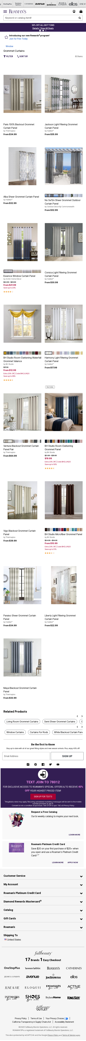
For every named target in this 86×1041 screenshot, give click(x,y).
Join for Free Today (18, 39)
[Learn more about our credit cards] (57, 862)
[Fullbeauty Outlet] (43, 1008)
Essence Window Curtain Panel (22, 277)
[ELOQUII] (33, 987)
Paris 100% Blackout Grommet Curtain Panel (22, 127)
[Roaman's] (53, 968)
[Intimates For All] (12, 998)
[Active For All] (73, 987)
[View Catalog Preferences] (74, 835)
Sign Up (67, 756)
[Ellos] (74, 976)
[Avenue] (32, 976)
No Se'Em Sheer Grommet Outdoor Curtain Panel (64, 203)
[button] (36, 28)
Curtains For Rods (39, 732)
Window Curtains (15, 732)
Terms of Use (36, 1018)
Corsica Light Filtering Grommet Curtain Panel (64, 275)
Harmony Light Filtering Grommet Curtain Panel (64, 360)
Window (9, 46)
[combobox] (43, 18)
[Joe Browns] (53, 976)
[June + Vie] (12, 987)
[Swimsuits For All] (53, 987)
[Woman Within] (33, 968)
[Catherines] (74, 968)
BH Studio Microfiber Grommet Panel (64, 536)
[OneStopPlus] (12, 968)
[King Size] (73, 998)
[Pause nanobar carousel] (40, 30)
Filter (8, 56)
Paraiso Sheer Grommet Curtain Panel (22, 618)
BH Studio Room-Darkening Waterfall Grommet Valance (22, 360)
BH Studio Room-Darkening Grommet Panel (64, 449)
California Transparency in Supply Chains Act (31, 1022)
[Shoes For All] (32, 998)
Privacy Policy (21, 1018)
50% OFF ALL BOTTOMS (43, 25)
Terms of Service (69, 1035)
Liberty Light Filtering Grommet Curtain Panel (64, 618)
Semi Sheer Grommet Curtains (59, 721)
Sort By (22, 56)
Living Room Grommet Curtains (22, 721)
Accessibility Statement (64, 1022)
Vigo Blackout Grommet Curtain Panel (22, 534)
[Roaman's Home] (17, 11)
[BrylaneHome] (53, 998)
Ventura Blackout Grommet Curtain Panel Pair (22, 449)
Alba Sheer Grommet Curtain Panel (22, 198)
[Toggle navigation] (5, 11)
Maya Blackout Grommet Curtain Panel (22, 691)
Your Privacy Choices (57, 1018)
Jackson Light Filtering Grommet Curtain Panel (64, 127)
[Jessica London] (12, 976)
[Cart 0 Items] (81, 11)
